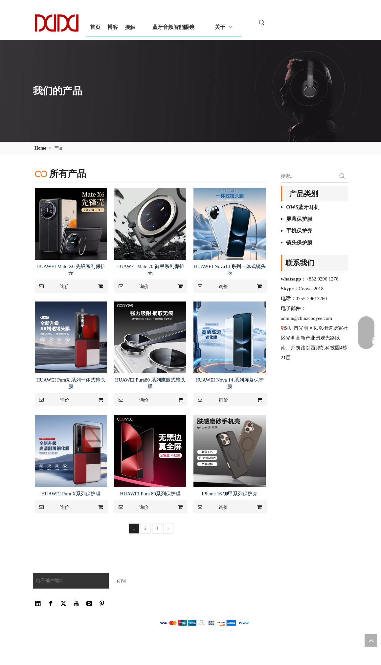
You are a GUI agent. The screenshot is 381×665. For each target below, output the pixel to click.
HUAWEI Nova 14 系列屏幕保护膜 (229, 383)
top (371, 640)
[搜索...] (308, 176)
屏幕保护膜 (299, 219)
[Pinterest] (102, 604)
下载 (162, 582)
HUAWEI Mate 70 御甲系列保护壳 (150, 270)
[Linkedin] (38, 604)
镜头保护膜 (299, 242)
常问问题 (167, 573)
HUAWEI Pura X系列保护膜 (71, 493)
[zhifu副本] (204, 623)
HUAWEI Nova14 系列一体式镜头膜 (229, 270)
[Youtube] (76, 604)
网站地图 (167, 600)
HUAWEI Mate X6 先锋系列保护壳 (70, 270)
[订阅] (121, 581)
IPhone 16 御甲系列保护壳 (230, 493)
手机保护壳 (299, 231)
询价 (52, 286)
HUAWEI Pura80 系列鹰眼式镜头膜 (150, 383)
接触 (162, 591)
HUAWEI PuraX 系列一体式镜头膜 (70, 383)
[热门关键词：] (262, 23)
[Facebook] (51, 604)
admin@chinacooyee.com (306, 318)
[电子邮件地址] (69, 581)
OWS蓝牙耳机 (302, 207)
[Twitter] (63, 604)
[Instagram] (89, 604)
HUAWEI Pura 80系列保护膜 (150, 493)
